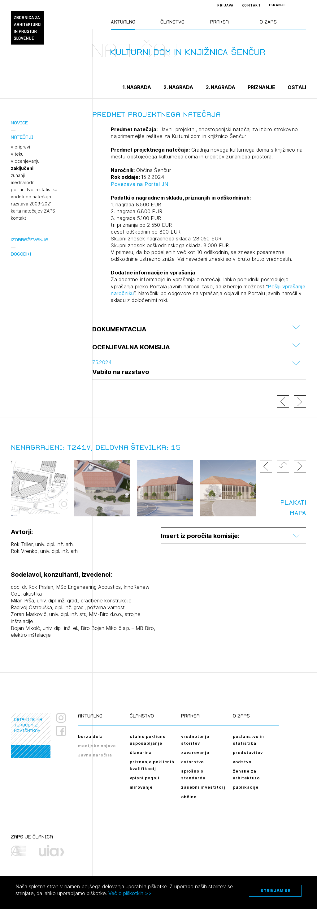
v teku (17, 154)
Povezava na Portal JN (139, 184)
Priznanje (261, 87)
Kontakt (251, 5)
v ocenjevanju (25, 161)
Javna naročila (95, 755)
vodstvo (242, 762)
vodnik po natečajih (31, 197)
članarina (141, 752)
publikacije (245, 787)
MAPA (298, 513)
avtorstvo (192, 762)
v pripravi (20, 147)
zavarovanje (195, 752)
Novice (19, 122)
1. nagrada (137, 87)
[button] (283, 466)
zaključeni (22, 168)
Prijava (225, 5)
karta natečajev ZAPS (33, 211)
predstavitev (248, 752)
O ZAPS (268, 22)
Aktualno (123, 22)
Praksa (219, 22)
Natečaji (22, 137)
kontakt (18, 218)
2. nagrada (178, 87)
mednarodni (23, 182)
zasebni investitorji (204, 787)
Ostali (297, 87)
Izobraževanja (29, 239)
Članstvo (172, 22)
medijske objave (97, 745)
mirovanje (141, 787)
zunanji (18, 175)
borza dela (90, 736)
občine (189, 796)
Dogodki (21, 253)
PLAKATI (293, 502)
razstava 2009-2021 (31, 204)
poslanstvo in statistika (34, 189)
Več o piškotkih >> (130, 893)
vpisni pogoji (144, 778)
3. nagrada (220, 87)
